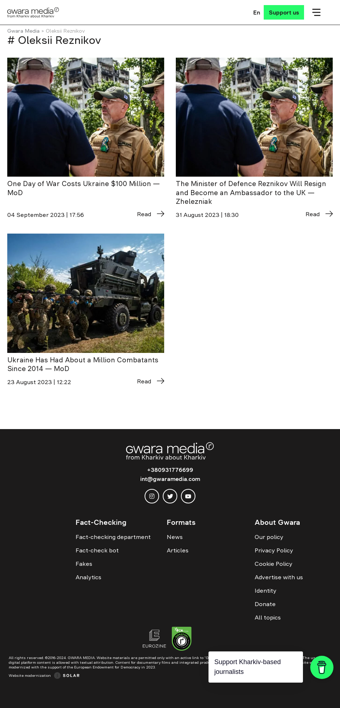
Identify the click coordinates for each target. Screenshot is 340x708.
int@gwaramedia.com (170, 479)
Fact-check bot (97, 550)
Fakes (84, 564)
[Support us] (284, 12)
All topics (268, 617)
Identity (265, 590)
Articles (178, 550)
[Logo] (33, 12)
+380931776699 (170, 470)
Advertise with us (279, 577)
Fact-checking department (113, 537)
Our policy (269, 537)
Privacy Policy (274, 550)
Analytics (88, 577)
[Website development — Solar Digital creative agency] (44, 675)
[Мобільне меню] (316, 12)
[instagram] (152, 496)
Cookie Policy (273, 564)
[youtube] (188, 496)
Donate (265, 604)
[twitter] (170, 496)
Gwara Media (23, 30)
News (175, 537)
